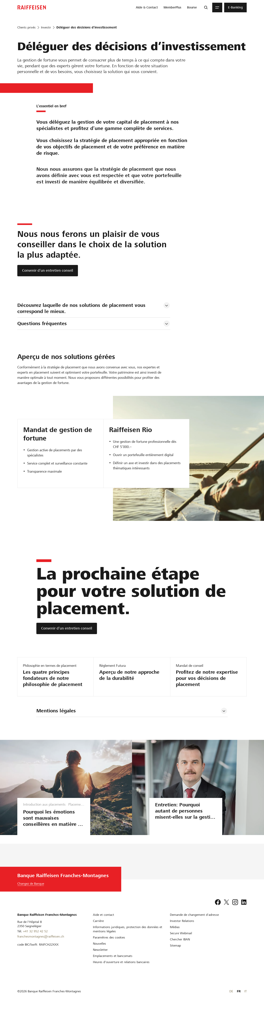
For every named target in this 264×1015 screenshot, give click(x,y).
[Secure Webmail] (181, 939)
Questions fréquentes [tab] (42, 323)
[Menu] (217, 7)
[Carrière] (98, 927)
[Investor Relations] (182, 927)
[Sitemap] (175, 951)
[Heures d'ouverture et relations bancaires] (121, 968)
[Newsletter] (100, 956)
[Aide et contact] (103, 921)
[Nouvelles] (99, 950)
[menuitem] (146, 7)
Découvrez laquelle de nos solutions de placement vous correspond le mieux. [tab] (82, 308)
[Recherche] (205, 7)
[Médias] (175, 933)
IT (245, 997)
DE (231, 997)
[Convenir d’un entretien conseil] (47, 270)
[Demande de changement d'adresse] (194, 921)
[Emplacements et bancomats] (112, 962)
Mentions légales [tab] (56, 711)
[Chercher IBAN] (180, 945)
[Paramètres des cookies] (109, 943)
